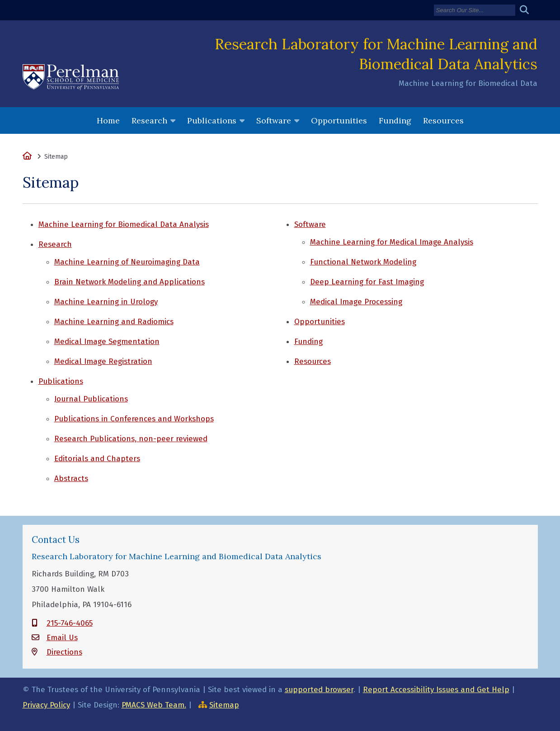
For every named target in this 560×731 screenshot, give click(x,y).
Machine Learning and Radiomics (114, 321)
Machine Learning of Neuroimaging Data (127, 262)
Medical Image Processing (356, 302)
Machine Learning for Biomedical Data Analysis (123, 224)
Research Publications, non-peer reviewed (130, 438)
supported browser (319, 689)
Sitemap (224, 705)
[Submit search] (528, 10)
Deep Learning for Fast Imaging (367, 282)
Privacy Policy (46, 705)
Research (149, 120)
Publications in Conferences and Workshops (134, 419)
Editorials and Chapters (97, 458)
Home (108, 120)
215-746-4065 (70, 623)
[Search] (474, 10)
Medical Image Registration (103, 361)
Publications (211, 120)
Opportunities (339, 120)
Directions (64, 652)
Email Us (62, 637)
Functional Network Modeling (363, 262)
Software (273, 120)
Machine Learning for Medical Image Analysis (391, 242)
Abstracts (71, 478)
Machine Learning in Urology (106, 302)
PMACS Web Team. (154, 705)
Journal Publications (91, 399)
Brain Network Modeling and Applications (129, 282)
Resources (443, 120)
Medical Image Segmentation (107, 341)
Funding (395, 120)
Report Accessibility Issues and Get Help (436, 689)
